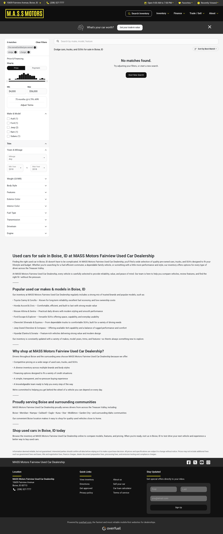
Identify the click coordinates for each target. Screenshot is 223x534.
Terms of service (121, 492)
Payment (36, 68)
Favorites (185, 3)
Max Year (36, 166)
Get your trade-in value (130, 27)
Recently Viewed (207, 3)
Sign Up (178, 507)
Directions (85, 484)
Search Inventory (138, 13)
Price (16, 68)
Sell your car (119, 484)
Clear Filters (41, 42)
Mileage (12, 156)
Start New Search (136, 75)
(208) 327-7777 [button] (55, 2)
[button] (23, 3)
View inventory (87, 479)
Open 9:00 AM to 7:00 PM (158, 3)
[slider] (7, 81)
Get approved (86, 488)
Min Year (12, 166)
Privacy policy (86, 492)
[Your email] (178, 498)
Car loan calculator (122, 488)
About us (117, 479)
